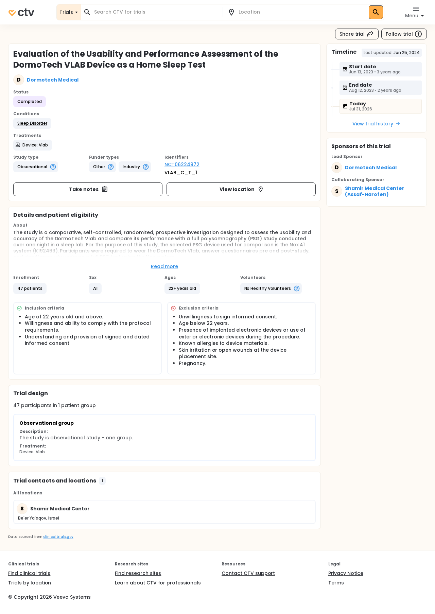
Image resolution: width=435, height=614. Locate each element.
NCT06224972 (181, 164)
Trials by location (29, 583)
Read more (164, 266)
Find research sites (138, 573)
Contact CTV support (248, 573)
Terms (336, 583)
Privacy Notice (345, 573)
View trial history (376, 123)
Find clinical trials (29, 573)
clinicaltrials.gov (58, 536)
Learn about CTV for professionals (158, 583)
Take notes (88, 189)
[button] (32, 123)
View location (242, 189)
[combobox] (156, 12)
